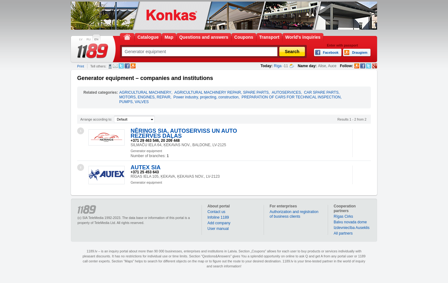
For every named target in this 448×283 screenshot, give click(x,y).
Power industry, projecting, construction (206, 97)
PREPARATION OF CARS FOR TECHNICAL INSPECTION (291, 97)
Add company (218, 223)
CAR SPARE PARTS (321, 92)
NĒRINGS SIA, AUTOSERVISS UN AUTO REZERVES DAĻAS (184, 133)
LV (80, 39)
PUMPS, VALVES (134, 102)
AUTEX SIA (146, 167)
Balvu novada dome (350, 222)
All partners (343, 233)
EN (96, 39)
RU (89, 39)
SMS (110, 66)
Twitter (121, 65)
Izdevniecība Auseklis (352, 228)
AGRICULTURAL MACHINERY (145, 92)
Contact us (216, 212)
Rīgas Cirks (343, 216)
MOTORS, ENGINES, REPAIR (145, 97)
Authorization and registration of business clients (294, 214)
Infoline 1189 (218, 217)
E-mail (115, 65)
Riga (278, 66)
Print (80, 66)
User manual (218, 228)
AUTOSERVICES (286, 92)
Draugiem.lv (133, 65)
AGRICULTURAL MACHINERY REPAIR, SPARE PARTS (221, 92)
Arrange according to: (96, 119)
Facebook (127, 65)
